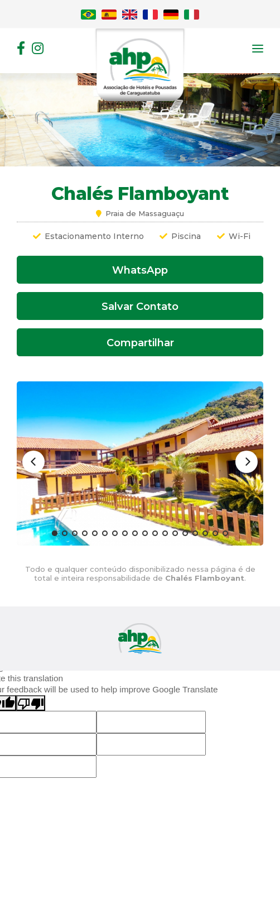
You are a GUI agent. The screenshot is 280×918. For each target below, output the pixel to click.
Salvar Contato (140, 306)
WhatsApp (140, 270)
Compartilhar (140, 342)
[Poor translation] (30, 703)
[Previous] (33, 462)
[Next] (246, 462)
